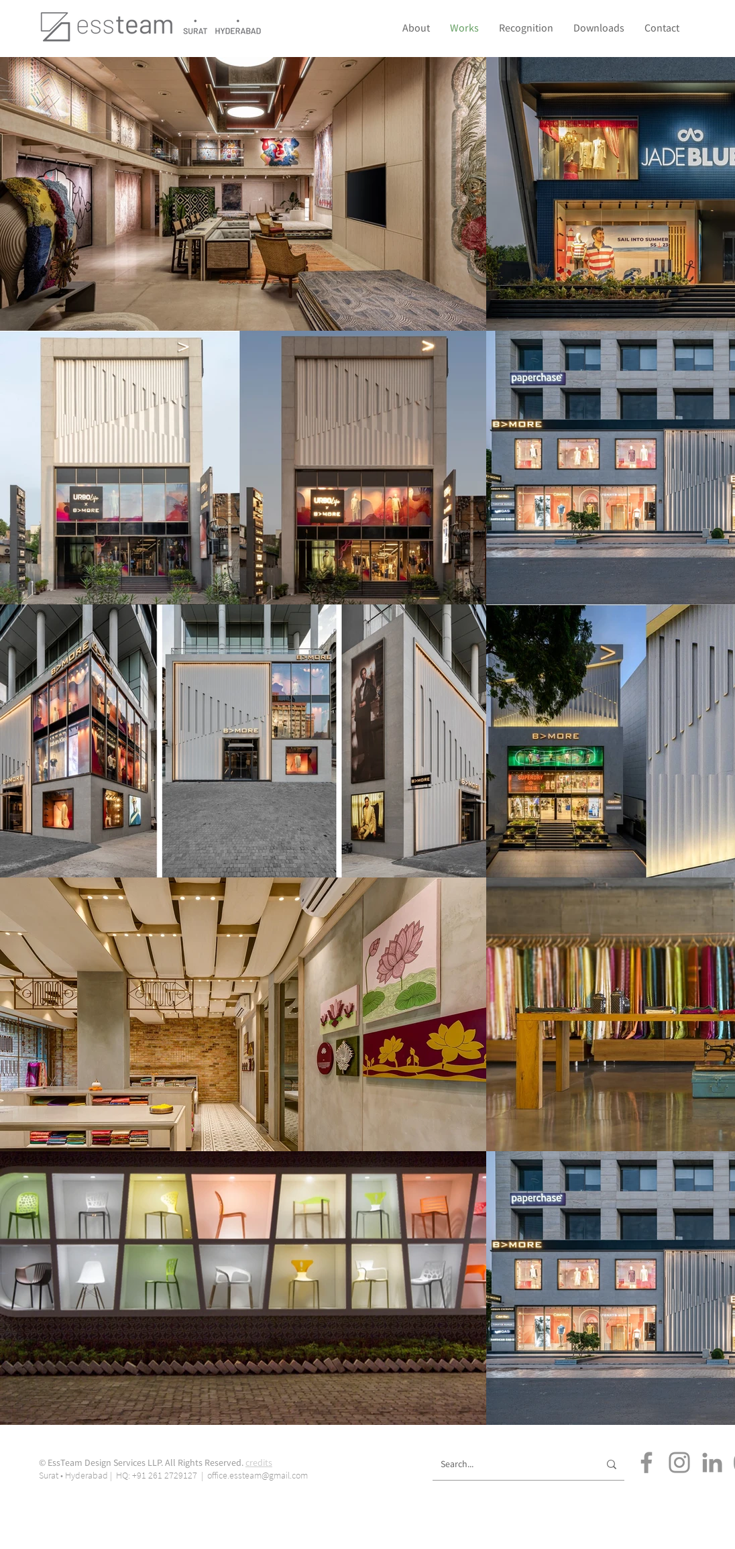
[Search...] (510, 1464)
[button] (526, 27)
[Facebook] (646, 1462)
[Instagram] (679, 1462)
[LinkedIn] (712, 1462)
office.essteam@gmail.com (257, 1475)
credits (258, 1462)
